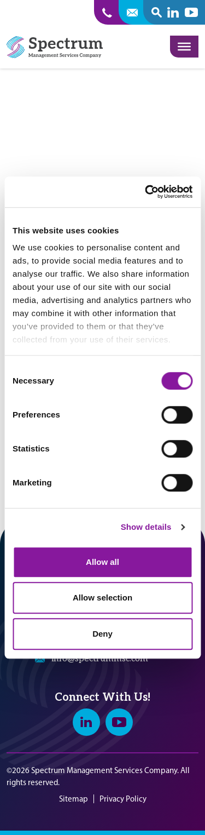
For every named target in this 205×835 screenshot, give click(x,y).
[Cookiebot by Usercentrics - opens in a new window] (145, 192)
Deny (102, 633)
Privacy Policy (123, 799)
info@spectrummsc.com (99, 659)
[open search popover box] (156, 12)
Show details (146, 526)
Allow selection (102, 597)
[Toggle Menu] (184, 46)
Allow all (102, 562)
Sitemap (73, 799)
